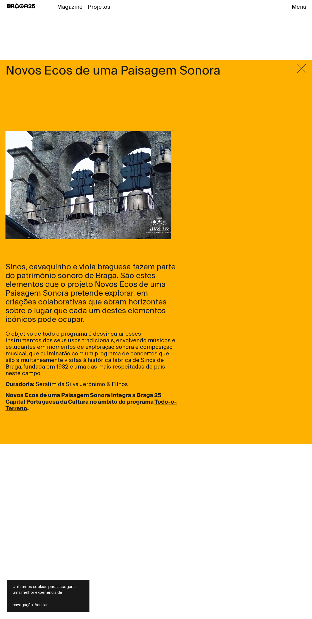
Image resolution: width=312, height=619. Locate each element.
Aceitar (41, 604)
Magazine (70, 6)
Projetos (99, 6)
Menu (299, 6)
